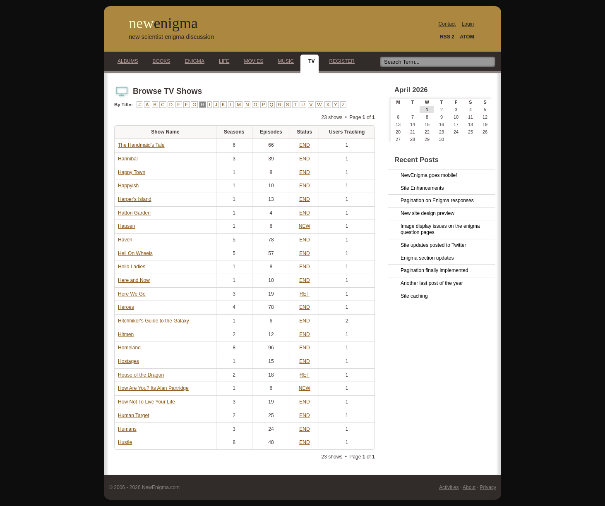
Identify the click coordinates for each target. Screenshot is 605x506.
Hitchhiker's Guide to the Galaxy (153, 321)
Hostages (128, 361)
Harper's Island (134, 199)
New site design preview (427, 213)
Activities (449, 487)
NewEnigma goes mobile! (429, 175)
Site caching (414, 296)
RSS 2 (447, 37)
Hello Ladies (131, 267)
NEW (304, 226)
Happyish (128, 186)
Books (159, 61)
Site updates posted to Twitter (433, 245)
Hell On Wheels (135, 253)
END (304, 145)
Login (468, 24)
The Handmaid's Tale (141, 145)
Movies (251, 61)
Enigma (192, 61)
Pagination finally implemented (434, 270)
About (469, 487)
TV (309, 61)
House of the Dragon (141, 375)
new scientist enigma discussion (171, 36)
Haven (125, 240)
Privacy (488, 487)
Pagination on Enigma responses (437, 200)
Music (283, 61)
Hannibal (128, 159)
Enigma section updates (427, 258)
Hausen (126, 226)
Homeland (129, 348)
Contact (447, 24)
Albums (125, 61)
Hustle (125, 442)
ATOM (467, 37)
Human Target (133, 415)
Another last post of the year (432, 283)
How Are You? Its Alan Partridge (153, 388)
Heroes (126, 307)
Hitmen (126, 334)
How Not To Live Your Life (146, 402)
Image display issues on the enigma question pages (440, 229)
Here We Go (132, 294)
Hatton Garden (134, 213)
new (163, 23)
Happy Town (131, 172)
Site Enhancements (422, 188)
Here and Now (134, 280)
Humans (127, 429)
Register (339, 61)
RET (305, 294)
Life (221, 61)
